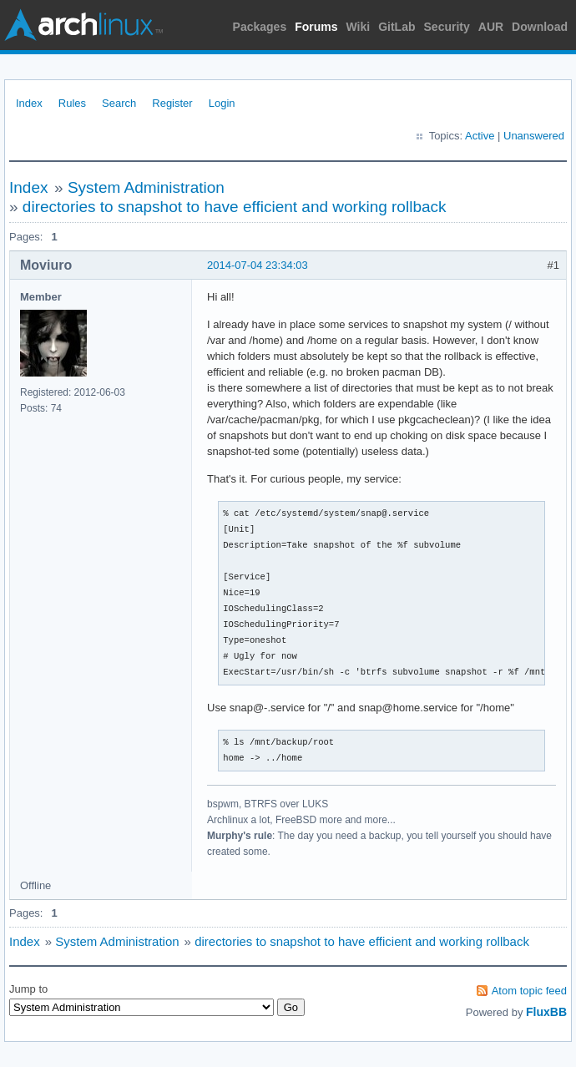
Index (29, 103)
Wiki (358, 26)
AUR (490, 26)
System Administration (146, 187)
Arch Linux (83, 25)
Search (119, 103)
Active (479, 135)
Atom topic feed (529, 990)
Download (540, 26)
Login (222, 103)
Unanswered (533, 135)
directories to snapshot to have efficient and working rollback (235, 206)
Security (447, 26)
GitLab (396, 26)
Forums (316, 26)
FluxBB (546, 1012)
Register (172, 103)
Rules (72, 103)
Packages (260, 26)
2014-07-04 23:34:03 (257, 265)
